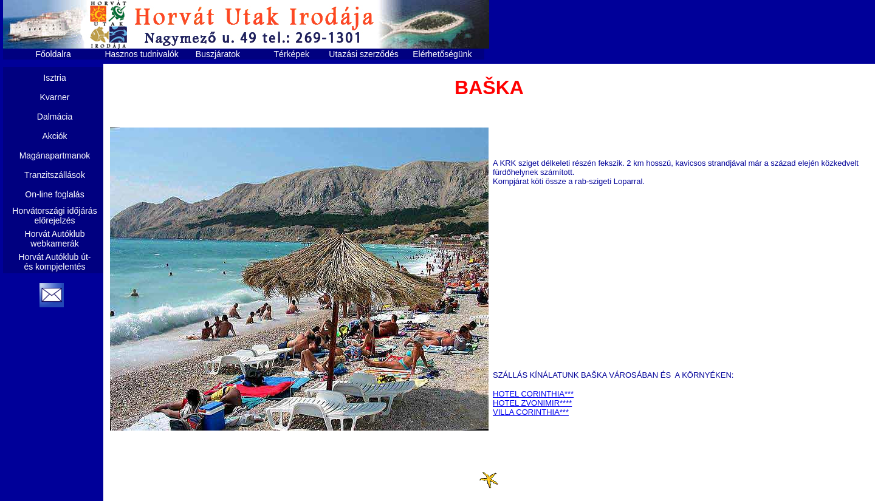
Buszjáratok (218, 54)
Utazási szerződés (363, 54)
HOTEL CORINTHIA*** (533, 393)
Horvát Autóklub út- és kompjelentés (54, 261)
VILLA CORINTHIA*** (531, 412)
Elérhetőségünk (442, 54)
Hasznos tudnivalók (141, 54)
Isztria (54, 78)
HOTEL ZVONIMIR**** (532, 402)
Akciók (54, 136)
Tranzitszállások (54, 175)
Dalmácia (54, 116)
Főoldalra (53, 54)
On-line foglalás (54, 194)
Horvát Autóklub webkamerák (55, 238)
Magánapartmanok (55, 155)
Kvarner (54, 97)
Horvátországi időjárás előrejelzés (54, 215)
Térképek (291, 54)
